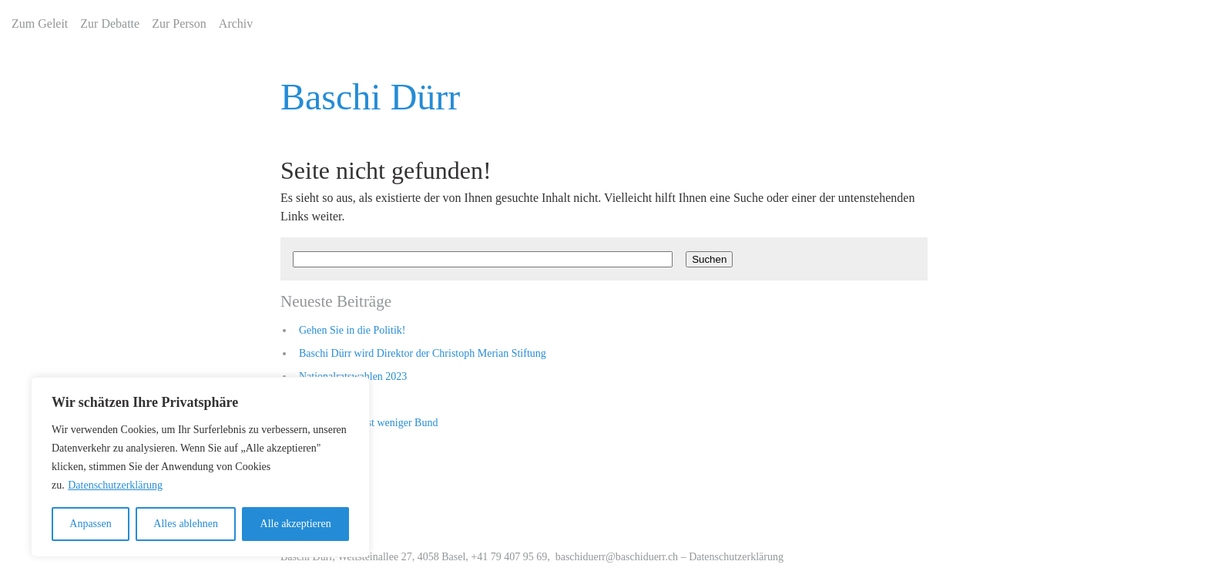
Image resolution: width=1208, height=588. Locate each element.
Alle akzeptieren (295, 523)
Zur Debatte (109, 23)
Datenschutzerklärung (115, 485)
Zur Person (179, 23)
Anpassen (90, 523)
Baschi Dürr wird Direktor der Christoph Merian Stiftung (422, 353)
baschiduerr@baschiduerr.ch (616, 557)
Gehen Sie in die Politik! (352, 330)
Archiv (236, 23)
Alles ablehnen (185, 523)
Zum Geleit (40, 23)
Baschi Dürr (370, 96)
